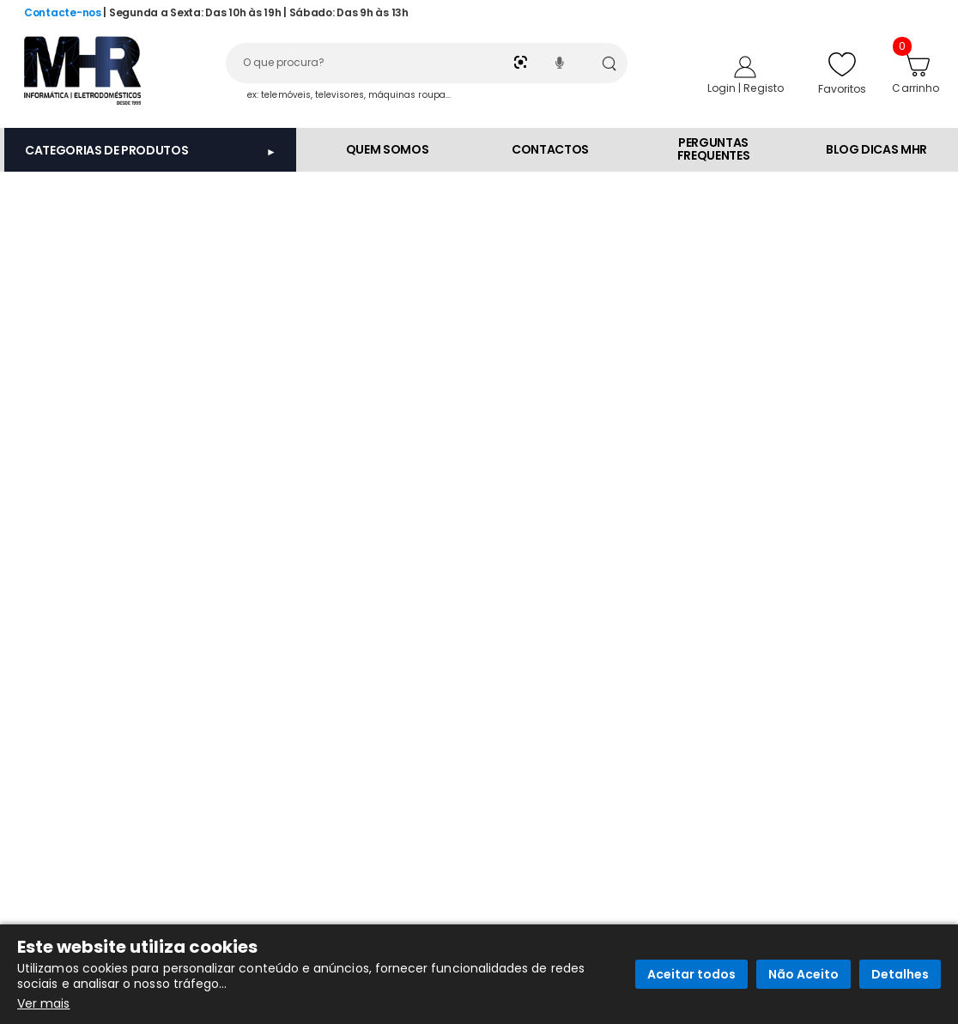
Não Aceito (803, 974)
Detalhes (900, 974)
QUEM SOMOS (387, 149)
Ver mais (43, 1003)
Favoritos (842, 72)
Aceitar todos (691, 974)
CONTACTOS (550, 149)
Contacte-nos (62, 12)
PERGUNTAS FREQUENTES (713, 149)
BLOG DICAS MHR (876, 149)
